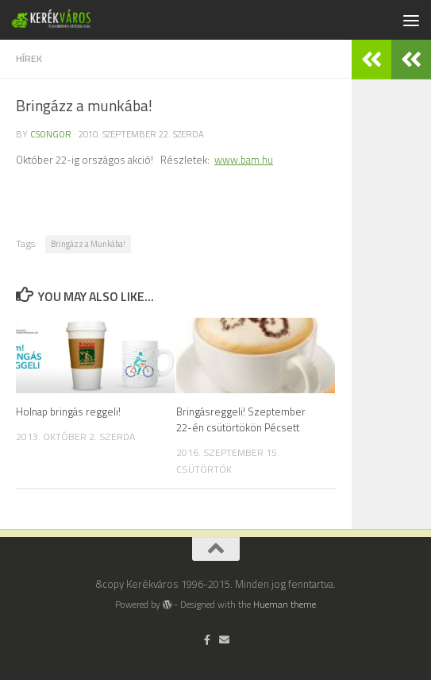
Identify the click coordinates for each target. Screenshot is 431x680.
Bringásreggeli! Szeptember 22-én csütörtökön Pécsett (241, 419)
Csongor (50, 134)
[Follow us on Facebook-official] (207, 639)
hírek (29, 58)
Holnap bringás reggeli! (68, 411)
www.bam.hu (243, 160)
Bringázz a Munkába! (88, 244)
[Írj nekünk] (224, 639)
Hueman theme (284, 604)
